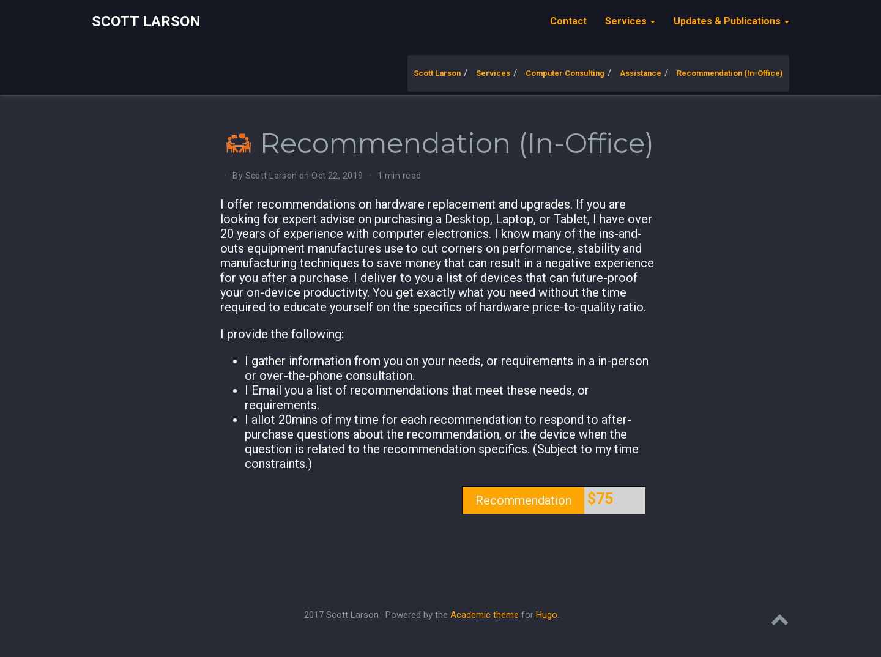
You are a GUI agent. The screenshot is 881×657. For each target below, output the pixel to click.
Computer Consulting (565, 73)
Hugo (546, 614)
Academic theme (484, 614)
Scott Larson (146, 21)
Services (493, 73)
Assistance (640, 73)
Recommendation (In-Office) (730, 73)
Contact (568, 21)
